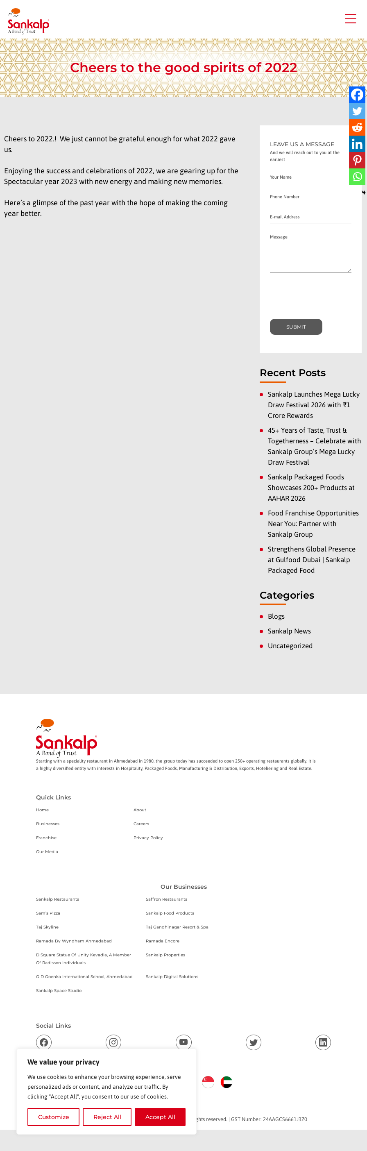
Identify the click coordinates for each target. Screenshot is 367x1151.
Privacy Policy (148, 837)
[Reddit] (357, 127)
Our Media (47, 851)
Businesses (47, 823)
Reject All (107, 1117)
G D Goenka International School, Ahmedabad (84, 976)
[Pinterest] (357, 160)
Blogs (276, 616)
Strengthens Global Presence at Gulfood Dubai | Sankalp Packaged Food (312, 559)
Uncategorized (290, 646)
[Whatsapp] (357, 176)
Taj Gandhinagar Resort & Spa (177, 927)
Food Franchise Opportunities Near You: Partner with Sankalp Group (313, 523)
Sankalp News (289, 631)
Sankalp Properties (165, 955)
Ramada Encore (162, 941)
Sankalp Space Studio (59, 990)
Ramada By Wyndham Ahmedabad (74, 941)
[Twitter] (357, 111)
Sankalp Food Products (170, 913)
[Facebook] (357, 94)
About (140, 810)
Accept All (160, 1117)
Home (42, 810)
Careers (141, 823)
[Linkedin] (357, 144)
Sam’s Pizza (48, 913)
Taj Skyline (47, 927)
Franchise (46, 837)
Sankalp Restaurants (57, 899)
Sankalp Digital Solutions (172, 976)
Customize (53, 1117)
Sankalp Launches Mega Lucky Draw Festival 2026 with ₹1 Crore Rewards (314, 405)
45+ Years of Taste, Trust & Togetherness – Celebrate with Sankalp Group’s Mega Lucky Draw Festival (314, 446)
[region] (106, 1092)
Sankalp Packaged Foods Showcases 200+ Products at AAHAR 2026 (311, 487)
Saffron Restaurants (166, 899)
